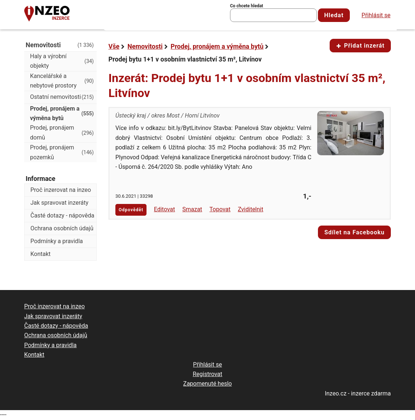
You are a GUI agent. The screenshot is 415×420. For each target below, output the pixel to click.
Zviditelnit (250, 209)
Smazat (192, 209)
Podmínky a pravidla (56, 241)
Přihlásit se (376, 15)
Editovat (164, 209)
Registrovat (207, 374)
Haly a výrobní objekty (62, 61)
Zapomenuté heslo (207, 383)
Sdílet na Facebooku (354, 232)
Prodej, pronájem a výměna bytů (217, 46)
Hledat (334, 15)
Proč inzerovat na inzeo (60, 189)
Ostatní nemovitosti (62, 97)
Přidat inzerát (360, 45)
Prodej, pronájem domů (62, 132)
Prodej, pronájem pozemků (62, 152)
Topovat (220, 209)
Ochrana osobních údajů (61, 228)
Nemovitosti (145, 46)
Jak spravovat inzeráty (59, 202)
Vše (113, 46)
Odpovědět (131, 209)
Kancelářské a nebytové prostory (62, 81)
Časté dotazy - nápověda (62, 215)
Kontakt (40, 253)
